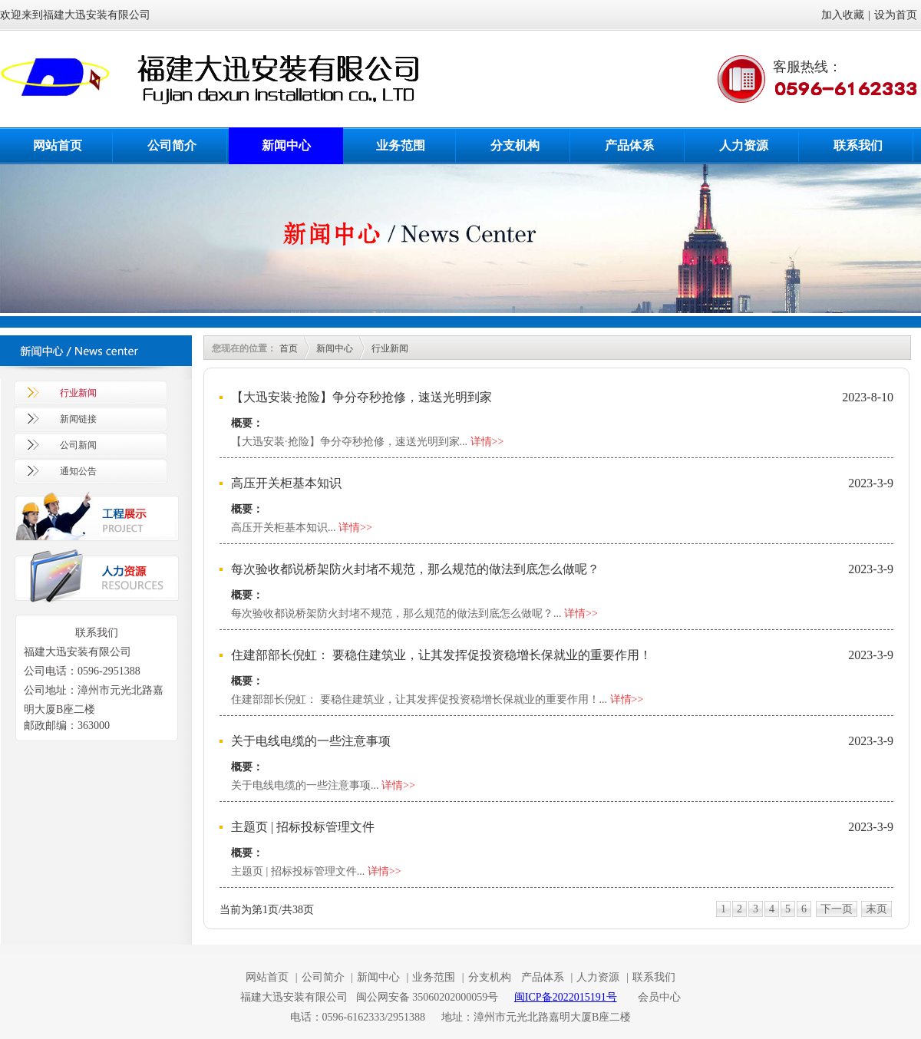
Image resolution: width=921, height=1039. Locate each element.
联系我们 (858, 145)
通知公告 (78, 471)
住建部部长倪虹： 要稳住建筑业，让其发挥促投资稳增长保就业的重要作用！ (441, 654)
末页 (876, 909)
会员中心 (659, 997)
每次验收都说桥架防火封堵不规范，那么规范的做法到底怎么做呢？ (415, 569)
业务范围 (400, 145)
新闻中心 (286, 145)
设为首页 (895, 15)
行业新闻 (78, 393)
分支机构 (515, 145)
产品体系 (629, 145)
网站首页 (57, 145)
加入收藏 (842, 15)
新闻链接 (78, 419)
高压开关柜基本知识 (286, 483)
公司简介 (171, 145)
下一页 (836, 909)
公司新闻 (78, 445)
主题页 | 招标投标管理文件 (303, 826)
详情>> (487, 441)
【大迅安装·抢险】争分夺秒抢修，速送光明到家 (361, 397)
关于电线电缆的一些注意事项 (311, 740)
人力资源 (743, 145)
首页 (288, 348)
